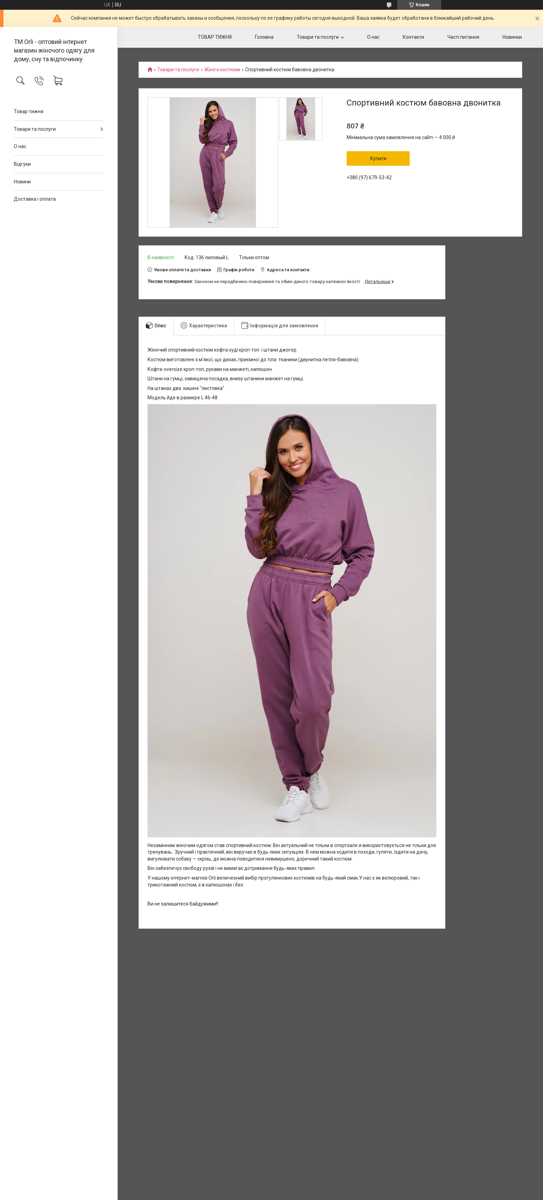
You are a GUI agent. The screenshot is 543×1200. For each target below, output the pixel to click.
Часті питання (463, 37)
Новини (22, 181)
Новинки (512, 37)
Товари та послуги (35, 129)
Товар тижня (28, 111)
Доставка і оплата (35, 199)
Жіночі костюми (222, 69)
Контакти (413, 37)
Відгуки (22, 164)
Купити (378, 158)
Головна (264, 37)
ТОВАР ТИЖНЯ (215, 37)
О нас (20, 146)
